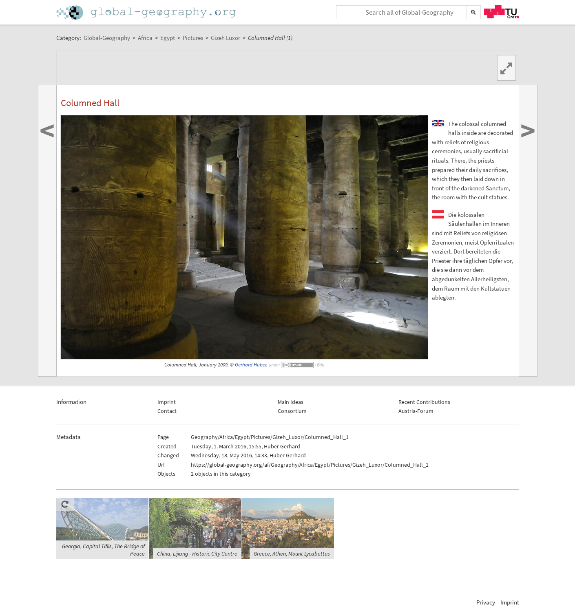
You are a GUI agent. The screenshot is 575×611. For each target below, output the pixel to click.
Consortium (292, 411)
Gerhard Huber (250, 364)
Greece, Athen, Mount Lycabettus (292, 553)
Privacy (485, 602)
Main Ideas (290, 402)
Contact (167, 411)
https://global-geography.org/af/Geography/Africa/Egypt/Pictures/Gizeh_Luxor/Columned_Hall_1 (310, 464)
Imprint (166, 402)
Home (146, 12)
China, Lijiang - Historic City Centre (197, 553)
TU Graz (501, 11)
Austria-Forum (415, 411)
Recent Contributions (424, 402)
